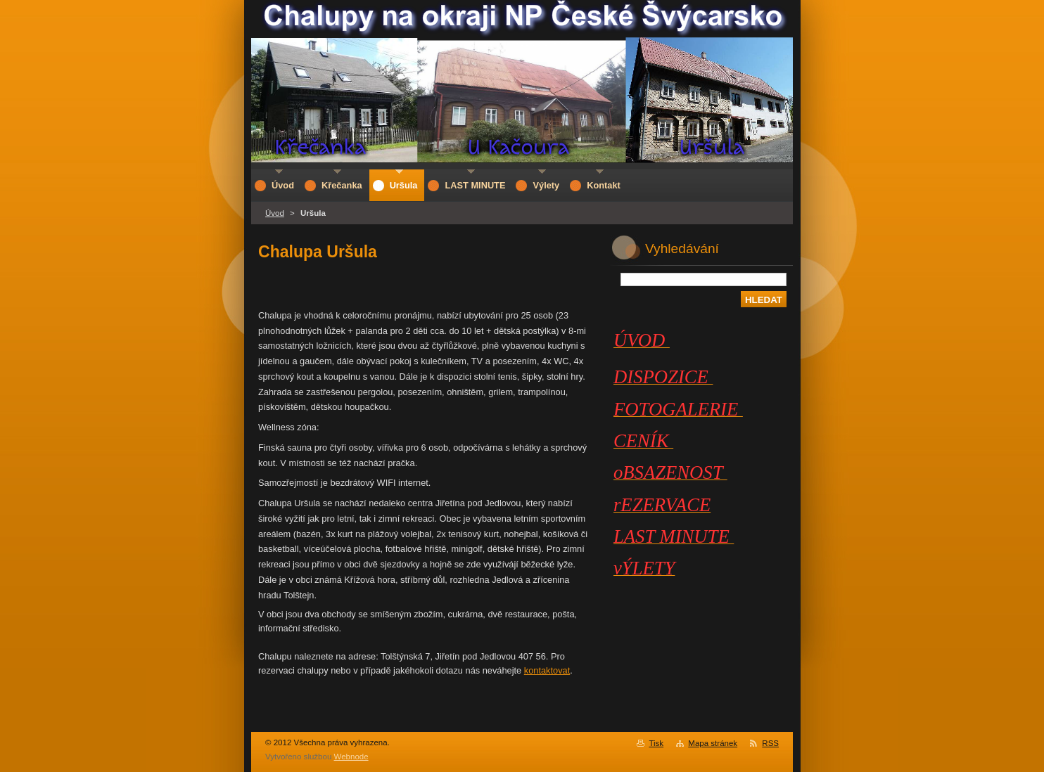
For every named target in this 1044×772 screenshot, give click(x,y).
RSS (770, 743)
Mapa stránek (712, 743)
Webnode (351, 756)
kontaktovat (547, 670)
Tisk (656, 743)
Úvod (274, 213)
